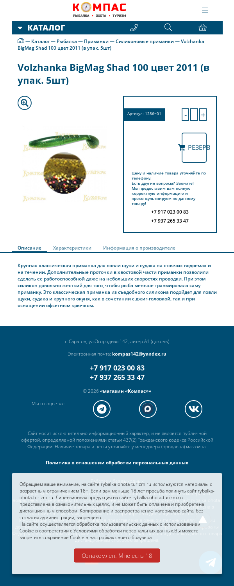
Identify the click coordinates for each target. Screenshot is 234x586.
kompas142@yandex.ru (139, 354)
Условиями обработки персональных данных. (123, 530)
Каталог (40, 41)
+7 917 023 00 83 (117, 367)
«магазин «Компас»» (125, 391)
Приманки (96, 41)
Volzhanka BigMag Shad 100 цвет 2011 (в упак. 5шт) (111, 44)
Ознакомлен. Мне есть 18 (117, 555)
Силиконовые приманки (145, 41)
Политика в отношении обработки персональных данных (117, 462)
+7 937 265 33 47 (117, 377)
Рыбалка (67, 41)
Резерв (194, 147)
